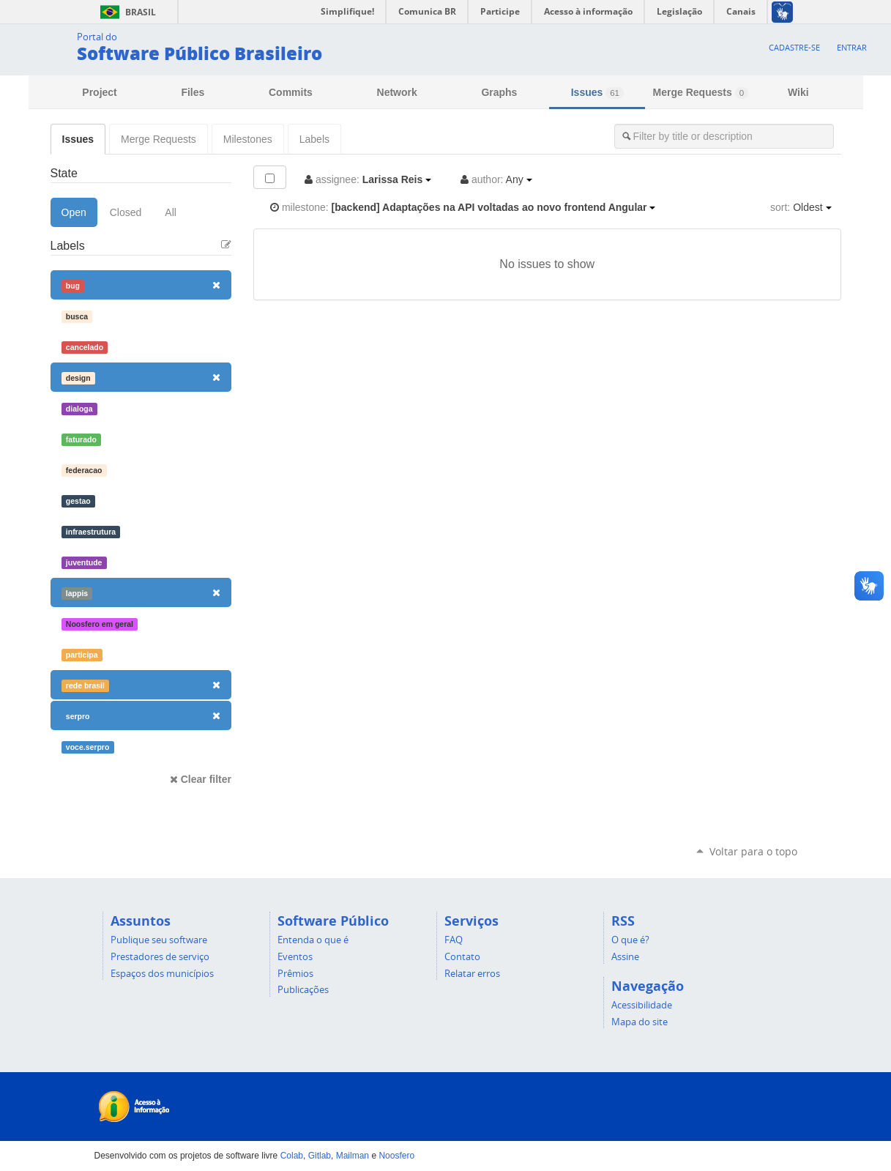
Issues (597, 92)
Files (192, 92)
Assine (625, 956)
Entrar (852, 47)
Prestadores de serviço (160, 956)
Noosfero (396, 1155)
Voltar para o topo (753, 851)
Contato (462, 956)
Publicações (303, 989)
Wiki (798, 92)
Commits (291, 92)
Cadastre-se (794, 47)
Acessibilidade (641, 1004)
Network (397, 92)
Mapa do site (639, 1021)
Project (99, 92)
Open (73, 212)
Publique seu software (159, 939)
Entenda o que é (312, 939)
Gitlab (319, 1155)
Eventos (295, 956)
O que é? (630, 939)
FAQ (453, 939)
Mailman (352, 1155)
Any (496, 179)
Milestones (247, 139)
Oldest (800, 207)
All (170, 212)
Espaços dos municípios (162, 973)
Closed (126, 212)
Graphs (499, 92)
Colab (291, 1155)
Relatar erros (472, 973)
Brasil (125, 12)
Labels (314, 139)
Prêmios (295, 973)
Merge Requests (700, 92)
